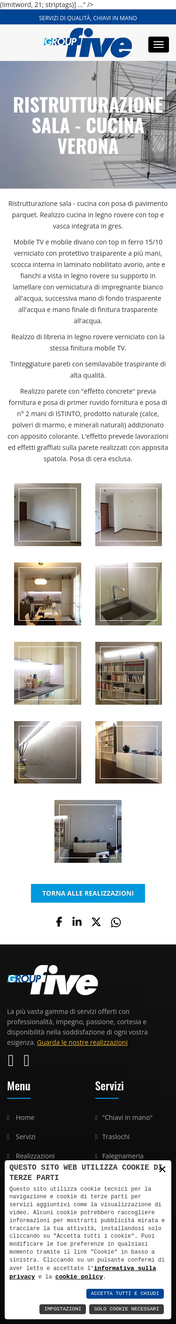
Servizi (26, 1136)
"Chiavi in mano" (127, 1117)
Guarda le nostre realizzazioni (82, 1042)
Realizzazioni (35, 1155)
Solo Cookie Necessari (126, 1309)
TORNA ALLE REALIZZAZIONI (88, 893)
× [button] (162, 1169)
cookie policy (79, 1276)
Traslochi (116, 1136)
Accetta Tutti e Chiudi (125, 1293)
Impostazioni (62, 1309)
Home (25, 1117)
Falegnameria (123, 1155)
